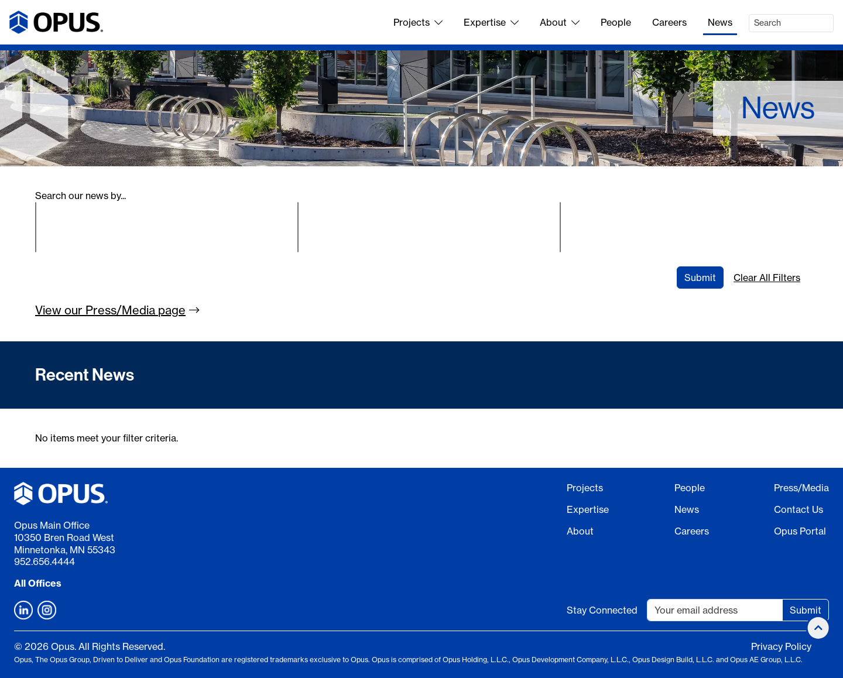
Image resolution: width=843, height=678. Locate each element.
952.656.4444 (44, 561)
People (616, 22)
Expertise (491, 22)
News (720, 22)
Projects (418, 22)
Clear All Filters (767, 277)
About (560, 22)
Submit (700, 277)
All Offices (37, 583)
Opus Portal (800, 531)
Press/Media (801, 488)
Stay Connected (602, 610)
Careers (669, 22)
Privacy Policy (781, 646)
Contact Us (798, 509)
